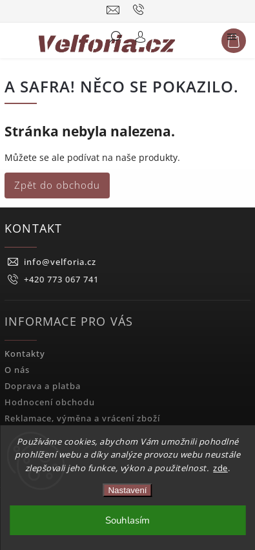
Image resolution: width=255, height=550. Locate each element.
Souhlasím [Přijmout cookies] (127, 520)
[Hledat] (115, 40)
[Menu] (232, 40)
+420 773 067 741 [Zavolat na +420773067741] (61, 279)
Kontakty (25, 353)
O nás (17, 370)
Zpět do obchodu (57, 185)
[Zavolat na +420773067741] (140, 9)
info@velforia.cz (60, 262)
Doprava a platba (43, 386)
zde (220, 468)
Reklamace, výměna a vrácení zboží (82, 418)
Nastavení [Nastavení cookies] (127, 490)
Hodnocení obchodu (50, 402)
